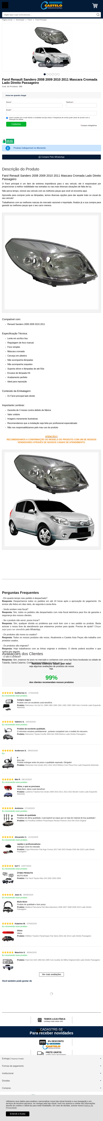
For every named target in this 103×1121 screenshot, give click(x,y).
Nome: (9, 102)
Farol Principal (40, 20)
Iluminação (20, 20)
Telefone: (70, 102)
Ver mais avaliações (51, 974)
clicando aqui (55, 663)
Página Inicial (7, 20)
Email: (9, 110)
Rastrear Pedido (17, 1059)
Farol (30, 20)
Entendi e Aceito (17, 1114)
